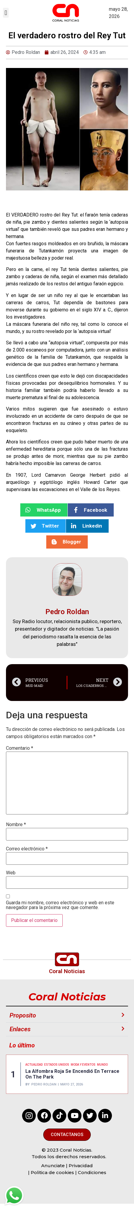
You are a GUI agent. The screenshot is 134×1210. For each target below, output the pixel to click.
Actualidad (34, 1064)
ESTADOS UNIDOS (56, 1064)
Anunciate (53, 1165)
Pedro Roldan (43, 1084)
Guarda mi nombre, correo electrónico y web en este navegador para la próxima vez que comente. (60, 905)
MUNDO (102, 1064)
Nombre (16, 824)
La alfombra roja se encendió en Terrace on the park (72, 1074)
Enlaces (20, 1029)
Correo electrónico (27, 848)
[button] (6, 13)
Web (11, 872)
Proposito (23, 1015)
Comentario (19, 748)
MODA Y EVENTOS (83, 1064)
